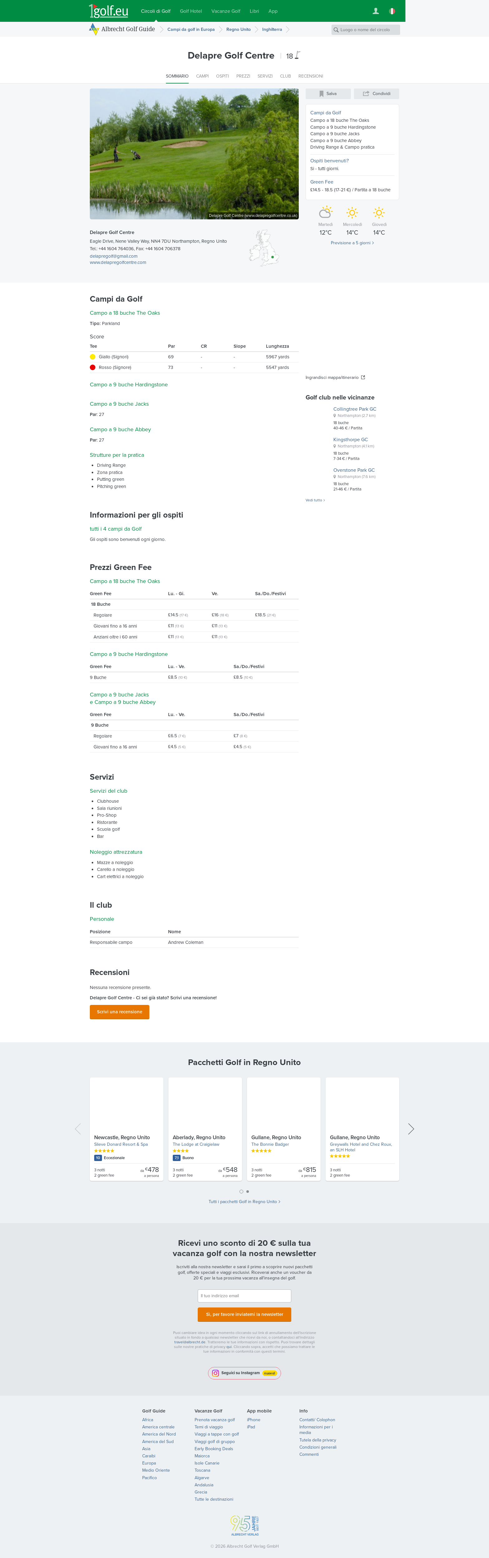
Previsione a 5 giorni (350, 243)
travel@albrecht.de (190, 1338)
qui (229, 1343)
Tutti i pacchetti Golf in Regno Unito (243, 1200)
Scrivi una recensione (119, 1010)
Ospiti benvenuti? (329, 160)
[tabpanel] (244, 1130)
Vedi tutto (314, 500)
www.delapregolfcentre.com (118, 262)
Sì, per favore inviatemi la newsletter (244, 1311)
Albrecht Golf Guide (128, 29)
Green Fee (321, 181)
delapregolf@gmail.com (114, 256)
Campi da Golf (325, 112)
